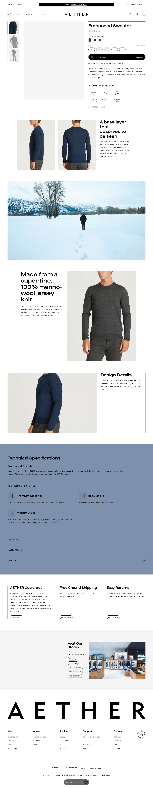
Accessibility (88, 744)
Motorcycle (12, 748)
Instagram (118, 737)
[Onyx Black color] (95, 40)
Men (18, 14)
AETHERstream (75, 676)
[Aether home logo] (9, 14)
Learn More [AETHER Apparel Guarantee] (16, 617)
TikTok (116, 744)
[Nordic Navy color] (90, 40)
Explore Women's (39, 737)
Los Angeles (75, 654)
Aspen (71, 659)
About (62, 744)
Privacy (83, 768)
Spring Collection (79, 4)
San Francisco (75, 667)
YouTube (117, 748)
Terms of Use (95, 768)
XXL (122, 49)
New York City (75, 672)
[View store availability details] (105, 63)
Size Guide (141, 45)
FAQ (84, 741)
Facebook (117, 741)
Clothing (11, 741)
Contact (86, 748)
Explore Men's (13, 737)
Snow (10, 744)
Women (29, 14)
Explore (42, 14)
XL (114, 49)
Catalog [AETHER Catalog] (63, 748)
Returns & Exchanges (91, 737)
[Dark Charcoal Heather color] (99, 40)
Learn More (66, 617)
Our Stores (64, 741)
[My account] (137, 14)
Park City (73, 663)
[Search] (130, 14)
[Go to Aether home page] (76, 14)
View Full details (97, 107)
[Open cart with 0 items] (144, 14)
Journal (63, 737)
